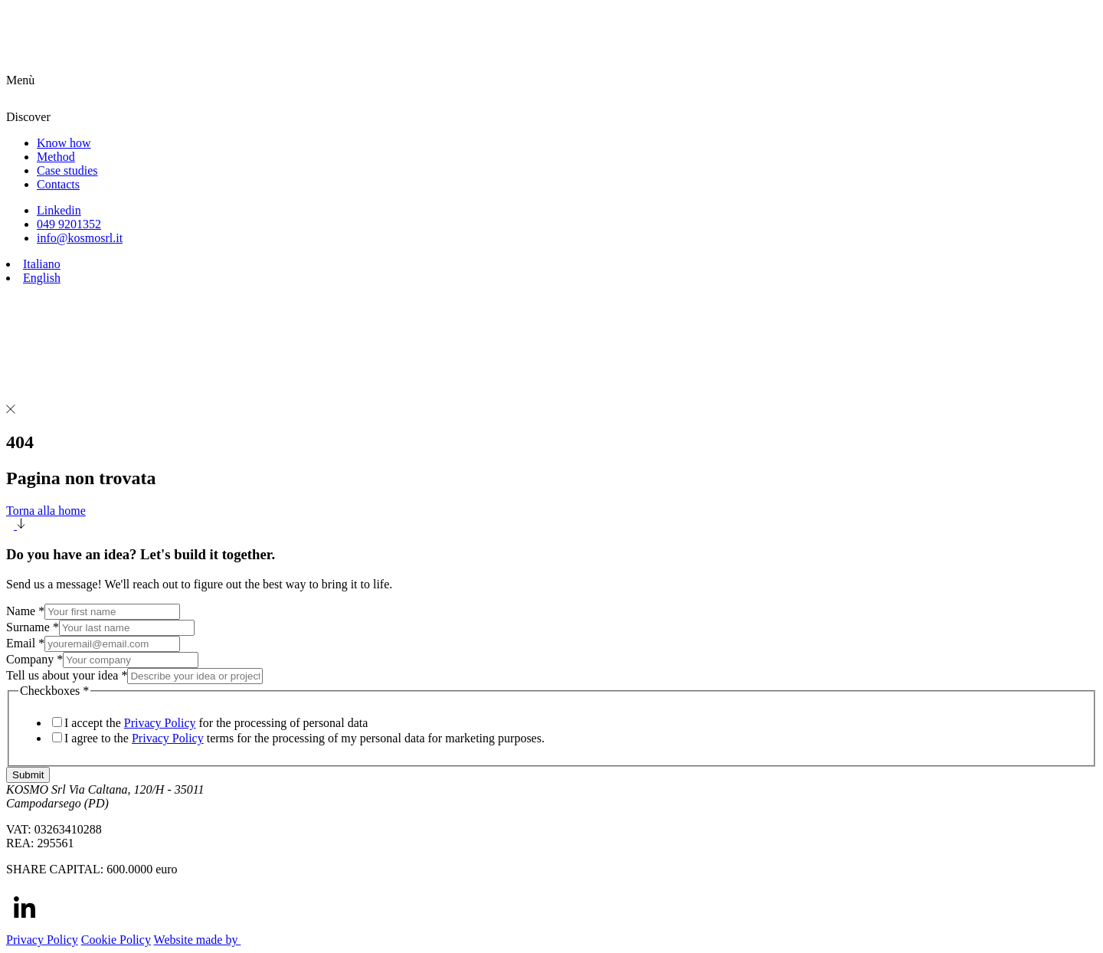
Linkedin (59, 210)
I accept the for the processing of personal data (216, 722)
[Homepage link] (161, 66)
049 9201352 (69, 224)
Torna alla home (551, 518)
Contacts (58, 184)
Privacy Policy (160, 722)
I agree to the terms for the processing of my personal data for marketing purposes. (304, 738)
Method (56, 156)
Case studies (67, 170)
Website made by (207, 939)
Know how (64, 142)
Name (25, 610)
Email (25, 643)
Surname (32, 627)
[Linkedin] (24, 921)
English (42, 277)
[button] (551, 92)
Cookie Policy (116, 939)
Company (34, 659)
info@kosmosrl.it (80, 237)
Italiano (42, 263)
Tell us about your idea (66, 675)
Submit (28, 775)
